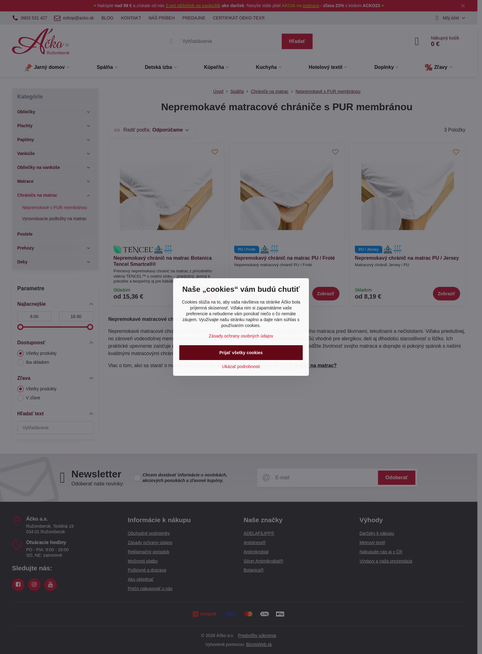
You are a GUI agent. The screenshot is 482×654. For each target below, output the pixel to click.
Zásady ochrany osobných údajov (241, 335)
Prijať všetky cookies (241, 352)
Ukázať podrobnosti (241, 366)
